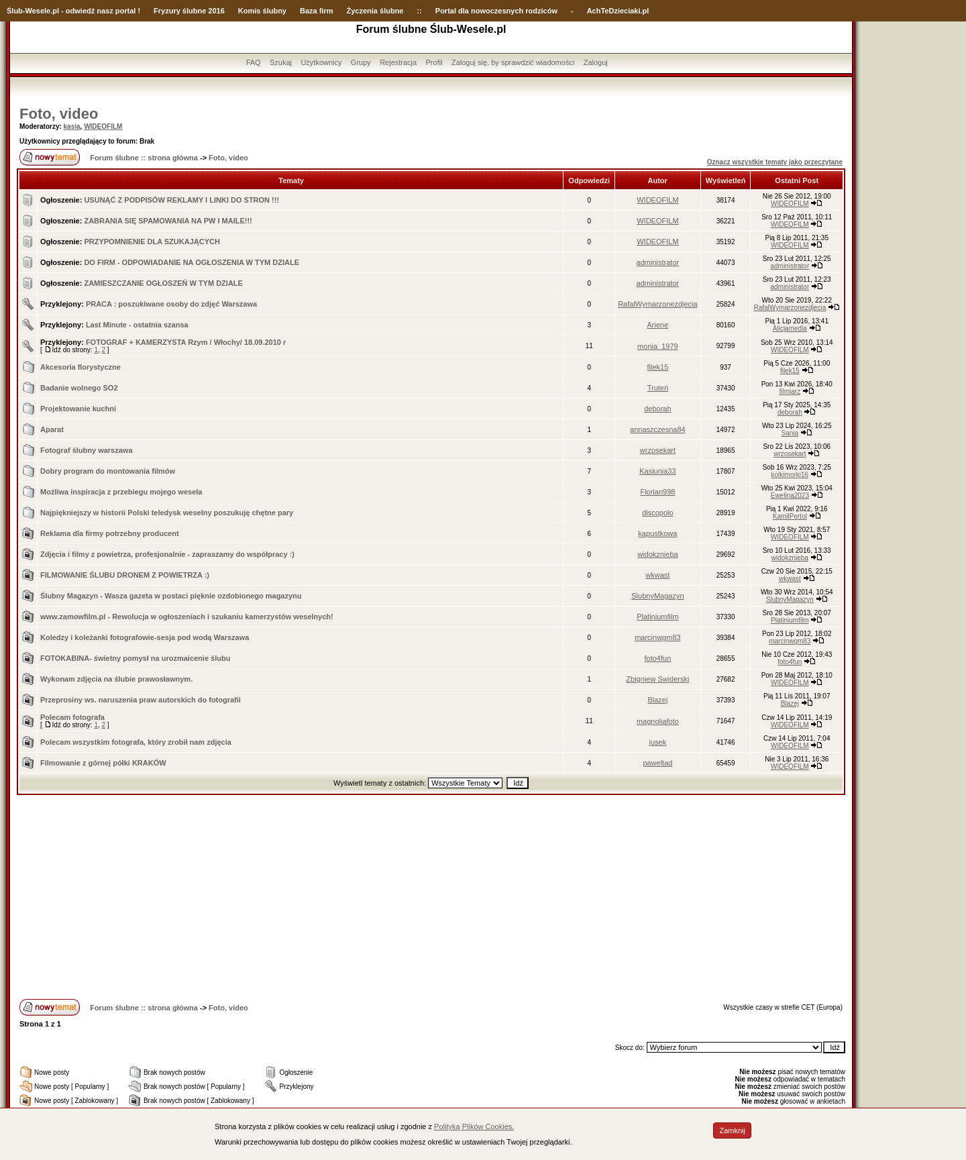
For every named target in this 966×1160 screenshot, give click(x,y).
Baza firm (316, 11)
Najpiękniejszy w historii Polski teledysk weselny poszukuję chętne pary (166, 513)
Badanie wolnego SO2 (79, 388)
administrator (658, 262)
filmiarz (790, 391)
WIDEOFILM (103, 126)
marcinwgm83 (657, 637)
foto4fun (658, 658)
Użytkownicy (321, 62)
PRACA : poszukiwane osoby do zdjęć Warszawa (171, 304)
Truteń (657, 388)
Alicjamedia (790, 328)
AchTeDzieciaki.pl (618, 11)
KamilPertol (790, 516)
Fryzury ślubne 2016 (189, 11)
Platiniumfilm (657, 617)
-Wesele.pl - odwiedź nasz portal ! (81, 11)
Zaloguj (596, 62)
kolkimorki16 (790, 474)
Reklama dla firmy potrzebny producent (109, 533)
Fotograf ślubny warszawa (86, 450)
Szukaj (281, 62)
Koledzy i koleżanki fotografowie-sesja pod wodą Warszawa (144, 637)
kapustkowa (657, 533)
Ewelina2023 (790, 495)
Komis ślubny (262, 11)
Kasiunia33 (657, 471)
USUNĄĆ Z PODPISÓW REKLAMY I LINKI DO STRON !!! (181, 200)
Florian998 (657, 492)
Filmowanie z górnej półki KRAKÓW (103, 763)
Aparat (52, 429)
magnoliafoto (658, 721)
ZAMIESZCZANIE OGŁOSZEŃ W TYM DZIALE (163, 283)
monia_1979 (657, 346)
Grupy (361, 62)
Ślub (15, 11)
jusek (658, 742)
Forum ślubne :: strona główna (144, 158)
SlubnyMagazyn (657, 596)
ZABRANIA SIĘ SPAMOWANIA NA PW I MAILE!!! (168, 221)
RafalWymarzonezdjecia (658, 304)
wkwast (657, 575)
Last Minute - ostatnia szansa (137, 325)
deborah (657, 409)
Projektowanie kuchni (78, 409)
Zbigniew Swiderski (657, 679)
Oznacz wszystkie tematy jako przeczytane (775, 162)
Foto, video (58, 113)
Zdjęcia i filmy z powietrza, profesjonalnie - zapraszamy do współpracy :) (167, 554)
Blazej (657, 700)
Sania (790, 433)
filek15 (658, 367)
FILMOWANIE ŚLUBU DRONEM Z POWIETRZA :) (124, 575)
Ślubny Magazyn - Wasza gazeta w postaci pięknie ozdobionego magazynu (171, 596)
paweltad (657, 763)
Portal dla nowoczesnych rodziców (496, 11)
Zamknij (732, 1130)
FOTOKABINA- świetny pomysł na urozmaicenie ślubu (135, 658)
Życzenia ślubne (375, 11)
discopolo (657, 513)
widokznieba (657, 554)
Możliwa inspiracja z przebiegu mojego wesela (121, 492)
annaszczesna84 (658, 429)
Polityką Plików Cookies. (474, 1126)
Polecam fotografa (72, 717)
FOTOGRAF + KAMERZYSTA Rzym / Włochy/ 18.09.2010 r (186, 342)
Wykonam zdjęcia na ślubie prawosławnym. (116, 679)
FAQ (253, 62)
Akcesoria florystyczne (80, 367)
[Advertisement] (431, 896)
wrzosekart (658, 450)
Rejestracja (398, 62)
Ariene (658, 325)
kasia (72, 126)
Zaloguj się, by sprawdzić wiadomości (512, 62)
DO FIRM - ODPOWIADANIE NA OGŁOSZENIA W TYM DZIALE (191, 262)
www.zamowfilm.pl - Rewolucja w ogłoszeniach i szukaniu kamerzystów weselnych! (186, 617)
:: (419, 11)
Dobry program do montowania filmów (107, 471)
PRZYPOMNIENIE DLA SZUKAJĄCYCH (152, 242)
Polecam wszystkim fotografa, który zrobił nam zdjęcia (135, 742)
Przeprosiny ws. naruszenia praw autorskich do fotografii (140, 700)
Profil (434, 62)
